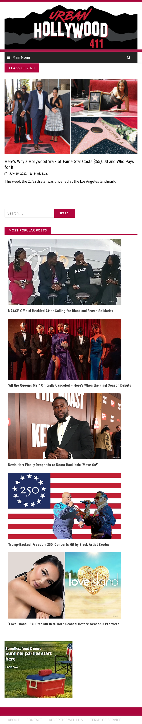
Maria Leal (41, 173)
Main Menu (21, 57)
